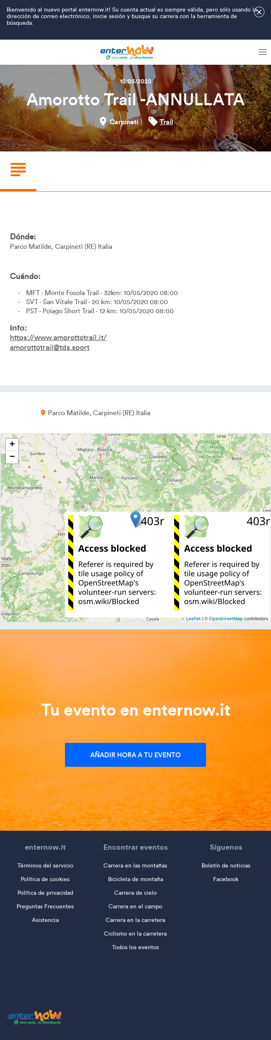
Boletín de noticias (225, 865)
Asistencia (45, 920)
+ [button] (12, 445)
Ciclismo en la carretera (135, 933)
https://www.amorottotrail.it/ (58, 337)
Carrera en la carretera (135, 920)
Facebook (225, 879)
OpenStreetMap (226, 619)
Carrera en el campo (135, 906)
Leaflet (193, 619)
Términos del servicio (45, 865)
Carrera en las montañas (135, 865)
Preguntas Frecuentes (45, 906)
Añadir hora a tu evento (135, 755)
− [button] (12, 457)
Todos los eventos (135, 947)
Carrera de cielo (135, 892)
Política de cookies (45, 879)
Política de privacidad (45, 892)
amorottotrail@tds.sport (49, 347)
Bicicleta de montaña (135, 879)
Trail (166, 122)
